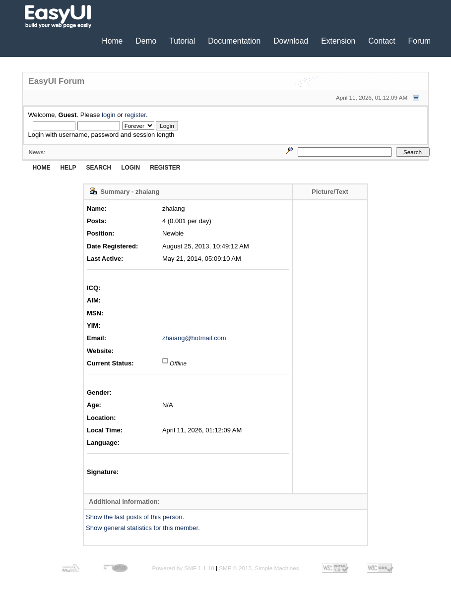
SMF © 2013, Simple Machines (259, 568)
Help (68, 167)
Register (165, 167)
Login (130, 167)
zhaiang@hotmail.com (194, 338)
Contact (381, 41)
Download (290, 41)
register (135, 115)
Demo (145, 41)
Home (112, 41)
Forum (419, 41)
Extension (338, 41)
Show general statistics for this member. (143, 528)
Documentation (234, 41)
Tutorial (182, 41)
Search (98, 167)
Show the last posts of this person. (135, 517)
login (108, 115)
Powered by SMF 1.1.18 (183, 568)
